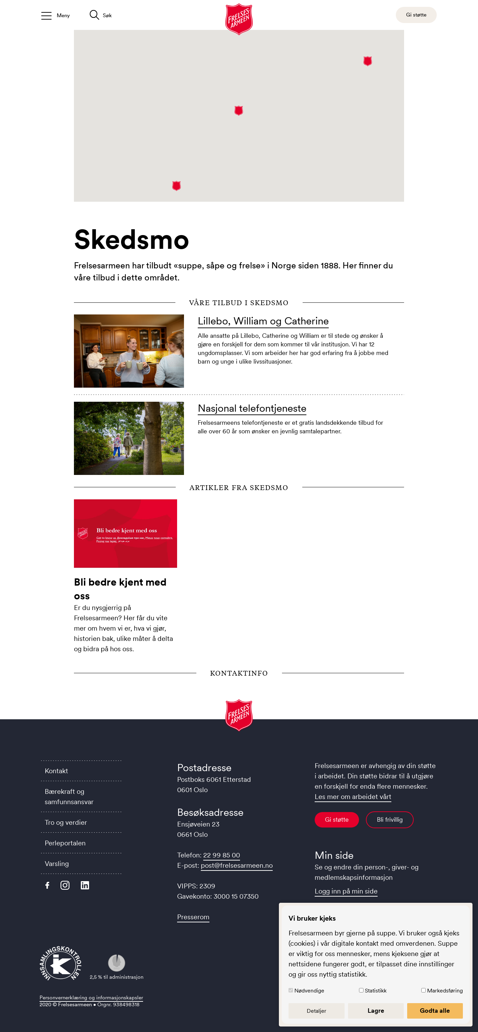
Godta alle (435, 1010)
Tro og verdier (66, 822)
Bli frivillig (390, 819)
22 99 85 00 (221, 855)
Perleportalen (65, 843)
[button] (367, 61)
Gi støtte (337, 819)
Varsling (57, 863)
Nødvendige (312, 990)
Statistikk (377, 990)
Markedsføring (445, 990)
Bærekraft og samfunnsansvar (69, 796)
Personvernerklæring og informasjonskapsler (91, 997)
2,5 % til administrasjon (116, 967)
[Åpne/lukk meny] (55, 15)
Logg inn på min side (346, 891)
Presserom (193, 916)
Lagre (377, 1010)
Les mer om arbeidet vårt (353, 796)
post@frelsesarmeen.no (237, 865)
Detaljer (318, 1010)
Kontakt (56, 770)
